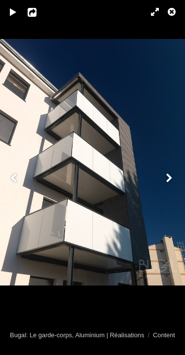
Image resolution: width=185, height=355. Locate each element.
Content (164, 335)
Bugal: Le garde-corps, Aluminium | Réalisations (77, 335)
